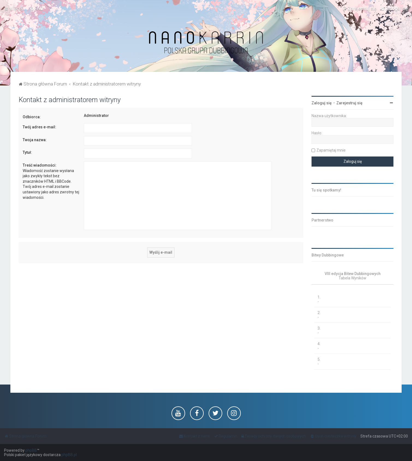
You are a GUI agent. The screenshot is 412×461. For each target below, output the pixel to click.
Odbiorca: (32, 117)
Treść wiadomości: (40, 165)
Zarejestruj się (349, 103)
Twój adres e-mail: (39, 127)
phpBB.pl (69, 455)
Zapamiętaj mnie (331, 150)
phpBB (31, 450)
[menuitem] (36, 8)
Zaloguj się (322, 103)
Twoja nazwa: (35, 140)
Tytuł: (27, 152)
